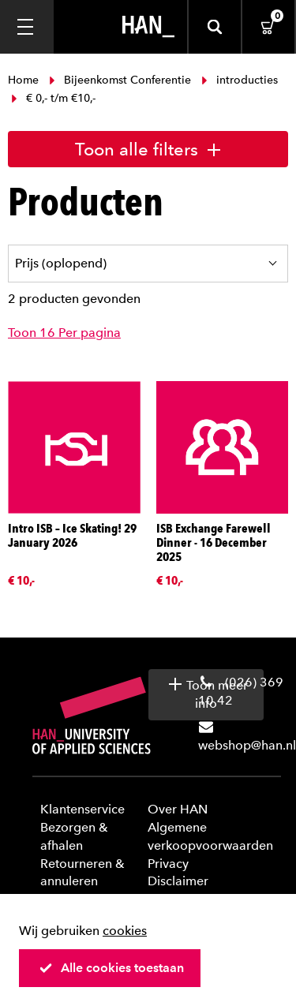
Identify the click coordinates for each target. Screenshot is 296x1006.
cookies (125, 930)
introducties (238, 80)
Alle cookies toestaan (111, 967)
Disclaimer (178, 880)
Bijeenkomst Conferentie (120, 80)
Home (25, 80)
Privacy (168, 863)
